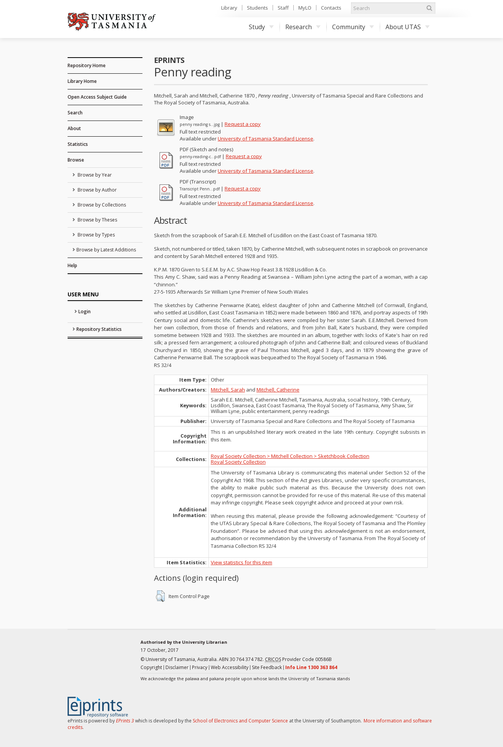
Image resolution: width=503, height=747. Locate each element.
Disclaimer (177, 667)
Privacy (199, 667)
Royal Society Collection (238, 461)
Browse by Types (95, 234)
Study (261, 27)
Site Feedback (267, 667)
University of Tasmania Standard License (265, 138)
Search (75, 112)
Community (353, 27)
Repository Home (87, 65)
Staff (283, 7)
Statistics (78, 144)
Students (257, 7)
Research (303, 27)
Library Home (82, 81)
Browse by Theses (96, 219)
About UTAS (408, 27)
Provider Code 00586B (298, 659)
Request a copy (243, 124)
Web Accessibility (229, 667)
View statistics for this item (241, 562)
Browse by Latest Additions (106, 249)
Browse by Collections (101, 205)
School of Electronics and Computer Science (240, 720)
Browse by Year (94, 175)
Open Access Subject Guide (97, 97)
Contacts (331, 7)
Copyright (151, 667)
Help (72, 265)
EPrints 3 (125, 720)
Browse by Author (96, 190)
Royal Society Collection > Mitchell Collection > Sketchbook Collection (290, 456)
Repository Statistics (99, 329)
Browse (76, 160)
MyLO (304, 7)
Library (229, 7)
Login (84, 311)
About (74, 128)
